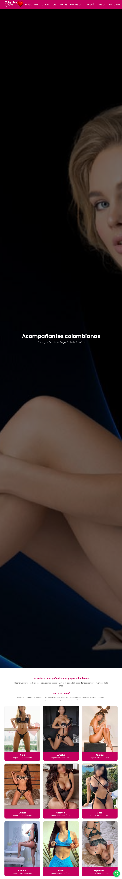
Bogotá (90, 4)
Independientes (77, 4)
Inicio (28, 4)
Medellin (101, 4)
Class (47, 4)
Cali (110, 4)
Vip (55, 4)
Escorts (38, 4)
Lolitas (63, 4)
